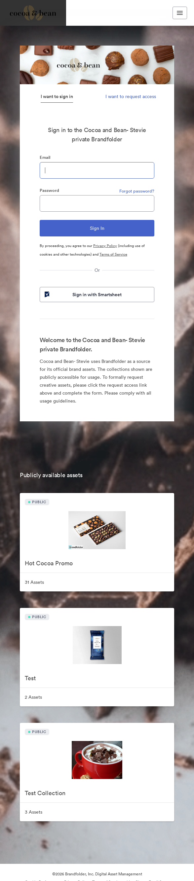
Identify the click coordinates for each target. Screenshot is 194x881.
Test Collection (45, 793)
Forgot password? (136, 191)
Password (49, 190)
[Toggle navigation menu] (180, 13)
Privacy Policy (105, 245)
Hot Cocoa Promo (49, 563)
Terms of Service (113, 254)
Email (45, 157)
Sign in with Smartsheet (82, 294)
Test (30, 678)
